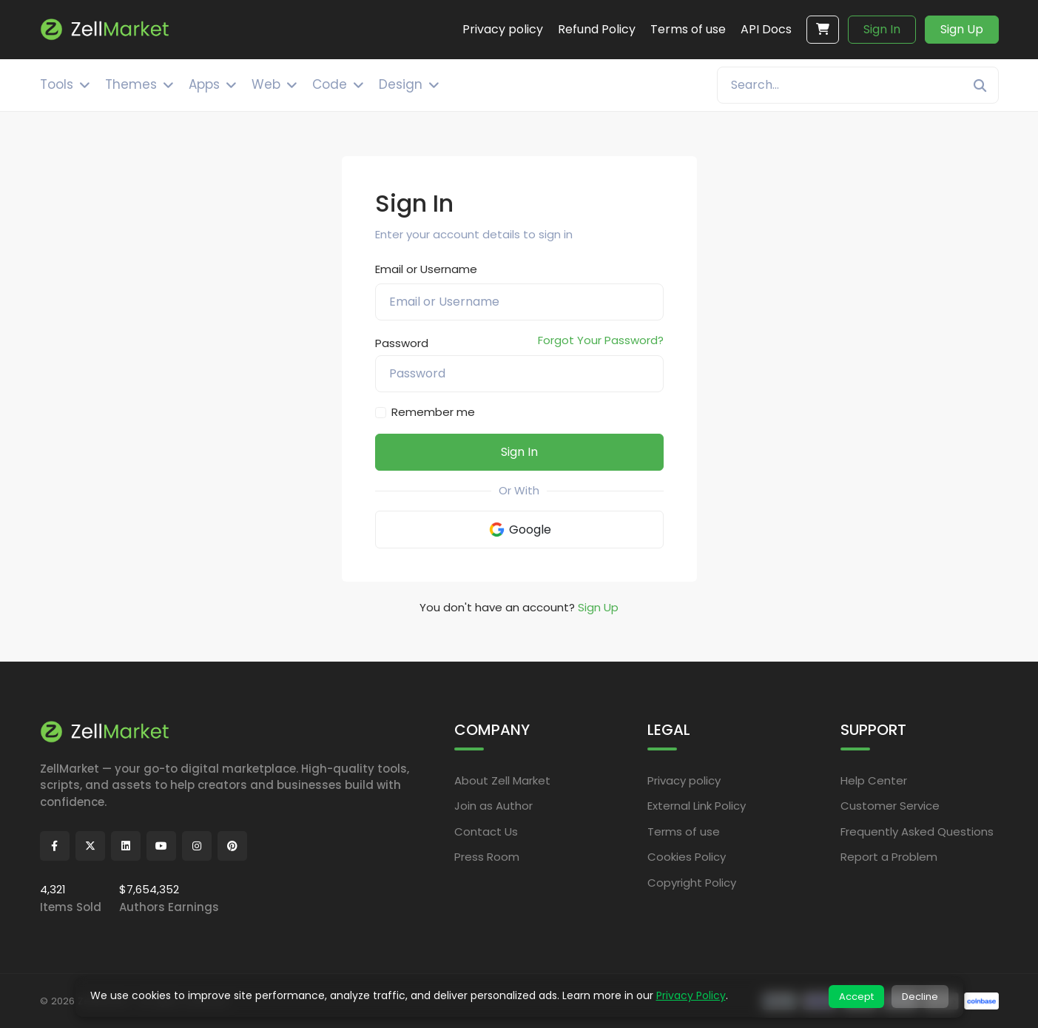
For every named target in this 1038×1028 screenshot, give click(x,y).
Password (401, 343)
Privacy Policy (691, 995)
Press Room (486, 856)
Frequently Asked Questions (917, 831)
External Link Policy (696, 805)
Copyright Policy (691, 882)
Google (519, 529)
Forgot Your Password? (601, 340)
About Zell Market (502, 780)
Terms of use (683, 831)
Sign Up (961, 29)
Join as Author (493, 805)
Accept (856, 997)
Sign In (881, 29)
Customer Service (890, 805)
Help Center (873, 780)
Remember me (433, 412)
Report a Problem (888, 856)
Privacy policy (684, 780)
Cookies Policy (686, 856)
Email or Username (426, 269)
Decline (920, 997)
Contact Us (486, 831)
